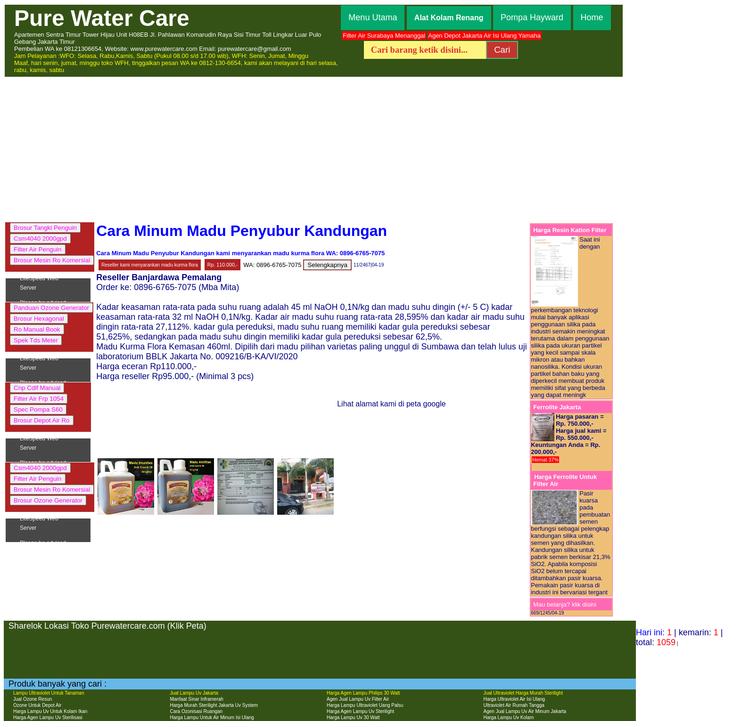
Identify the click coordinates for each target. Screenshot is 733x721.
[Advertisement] (367, 148)
